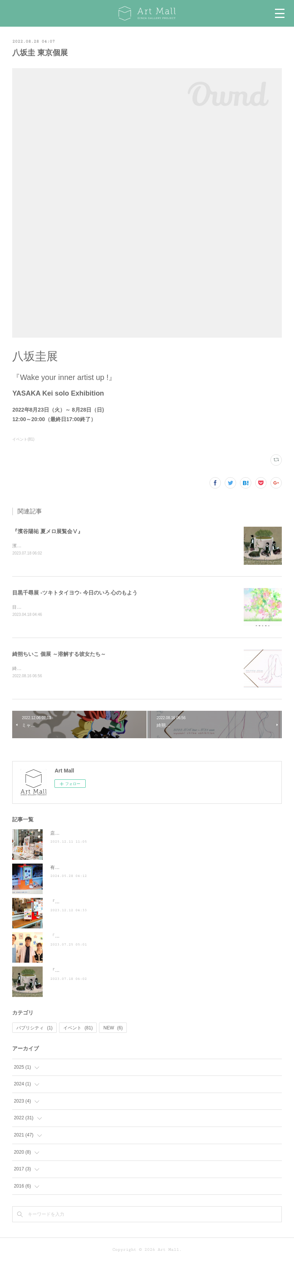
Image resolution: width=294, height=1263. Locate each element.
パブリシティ (34, 1029)
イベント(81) (23, 439)
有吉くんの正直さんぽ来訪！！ (82, 869)
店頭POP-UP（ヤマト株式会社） (84, 834)
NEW (113, 1029)
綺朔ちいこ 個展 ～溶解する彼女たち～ (59, 655)
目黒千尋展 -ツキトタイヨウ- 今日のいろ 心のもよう (74, 593)
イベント (78, 1029)
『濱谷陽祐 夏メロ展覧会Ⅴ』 (47, 531)
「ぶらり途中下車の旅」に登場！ (84, 937)
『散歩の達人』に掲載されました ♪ (88, 903)
